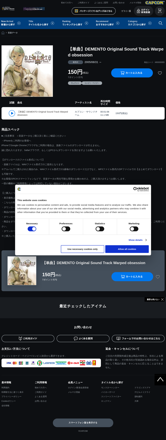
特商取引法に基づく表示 (13, 392)
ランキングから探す (75, 23)
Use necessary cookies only (82, 249)
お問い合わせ (119, 3)
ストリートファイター (111, 396)
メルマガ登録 (135, 3)
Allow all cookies (127, 249)
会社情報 (6, 405)
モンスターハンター (110, 387)
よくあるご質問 (101, 3)
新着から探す (13, 23)
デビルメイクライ (142, 392)
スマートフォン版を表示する (83, 422)
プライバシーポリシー (12, 396)
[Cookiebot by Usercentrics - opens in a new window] (135, 189)
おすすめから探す (108, 23)
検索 (160, 23)
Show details (136, 240)
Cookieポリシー (9, 401)
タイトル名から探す (42, 23)
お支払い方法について (16, 348)
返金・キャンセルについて (122, 348)
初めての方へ (67, 3)
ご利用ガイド (83, 3)
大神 (136, 401)
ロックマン (106, 401)
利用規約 (6, 387)
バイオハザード (108, 392)
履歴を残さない (153, 299)
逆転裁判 (138, 396)
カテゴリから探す (140, 23)
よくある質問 (41, 396)
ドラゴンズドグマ (142, 387)
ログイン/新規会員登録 (78, 387)
